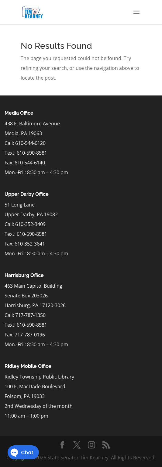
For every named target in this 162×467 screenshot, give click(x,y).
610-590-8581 (32, 152)
